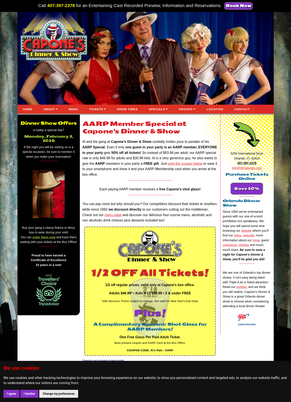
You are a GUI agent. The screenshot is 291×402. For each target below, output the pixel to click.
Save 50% (246, 188)
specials (248, 235)
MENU (73, 109)
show (256, 240)
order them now (44, 237)
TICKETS (96, 109)
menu (237, 235)
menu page (113, 215)
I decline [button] (29, 393)
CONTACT (242, 109)
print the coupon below (185, 163)
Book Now (238, 6)
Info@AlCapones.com (247, 168)
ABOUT (49, 109)
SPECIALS (157, 109)
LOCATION (215, 109)
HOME (27, 109)
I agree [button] (11, 393)
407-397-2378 (61, 5)
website (246, 230)
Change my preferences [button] (59, 393)
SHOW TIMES (127, 109)
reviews (243, 245)
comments (230, 245)
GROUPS (186, 109)
